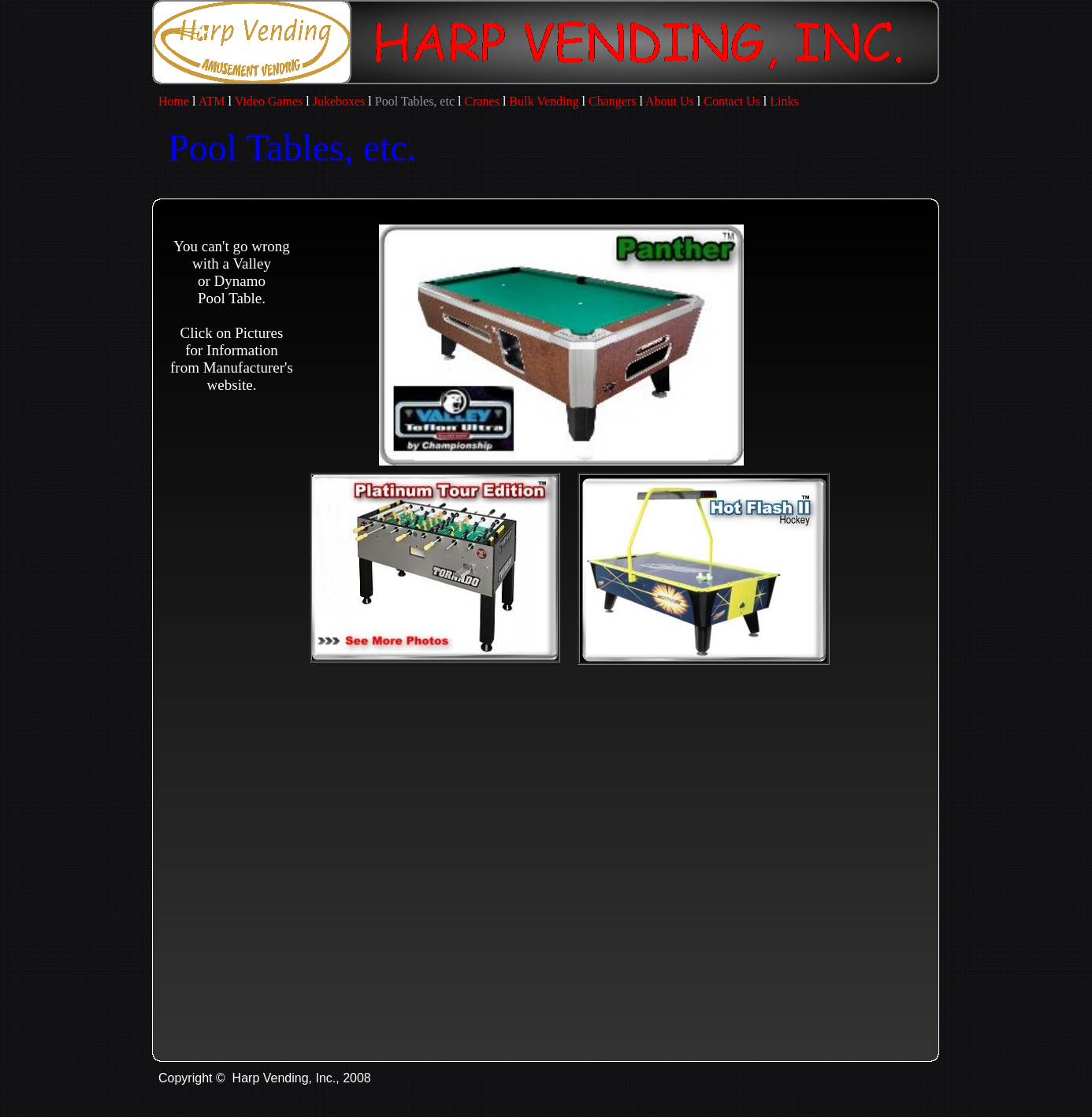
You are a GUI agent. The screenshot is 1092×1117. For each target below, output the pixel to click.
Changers (612, 101)
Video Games (269, 101)
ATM (212, 101)
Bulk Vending (543, 101)
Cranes (481, 101)
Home (170, 101)
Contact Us (732, 101)
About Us (669, 101)
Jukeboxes (339, 101)
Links (785, 101)
